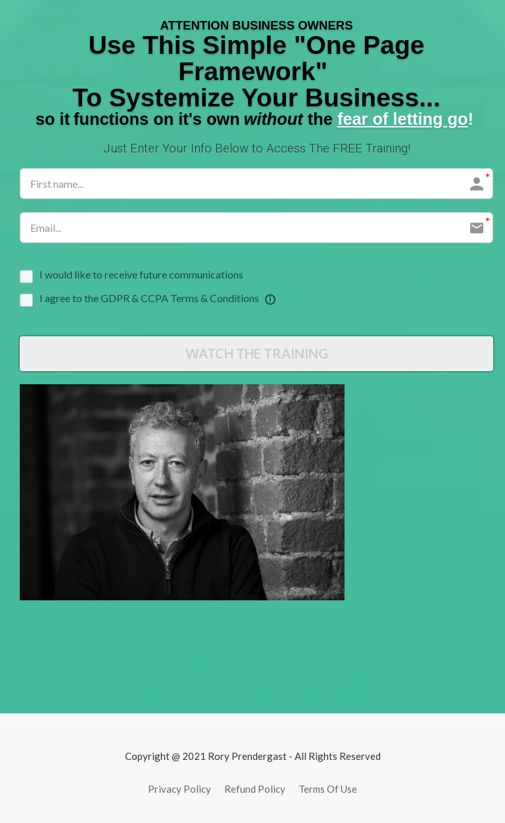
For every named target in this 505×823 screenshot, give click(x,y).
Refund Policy (254, 789)
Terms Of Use (328, 789)
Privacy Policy (179, 789)
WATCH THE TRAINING (256, 354)
